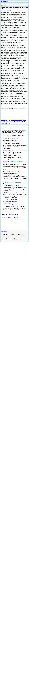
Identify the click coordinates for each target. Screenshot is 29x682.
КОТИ (5, 182)
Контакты (4, 231)
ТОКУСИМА (7, 150)
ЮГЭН (16, 217)
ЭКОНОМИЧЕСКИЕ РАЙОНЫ (13, 135)
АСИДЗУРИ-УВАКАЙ (10, 201)
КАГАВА (6, 192)
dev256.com (17, 239)
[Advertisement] (10, 113)
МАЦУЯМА (7, 171)
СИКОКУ (6, 161)
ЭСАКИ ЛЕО (8, 217)
